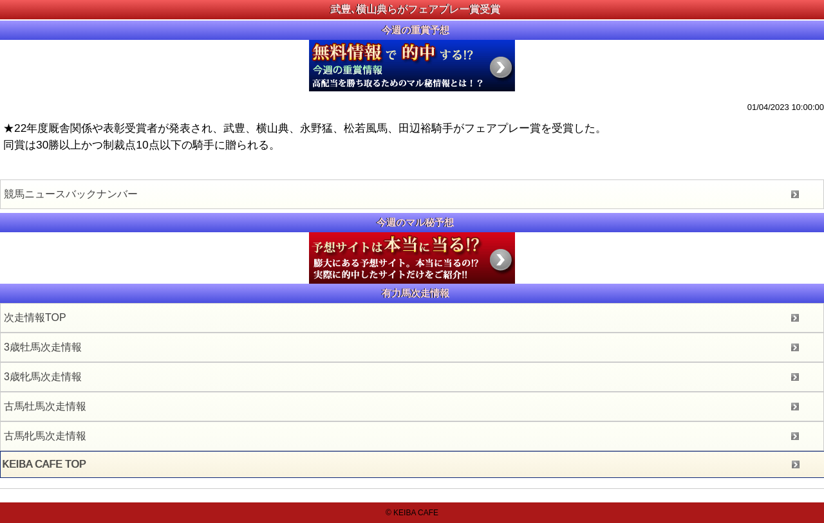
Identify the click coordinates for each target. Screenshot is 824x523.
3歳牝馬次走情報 (43, 376)
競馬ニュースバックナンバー (71, 193)
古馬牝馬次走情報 (45, 435)
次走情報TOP (35, 317)
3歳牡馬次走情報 (43, 347)
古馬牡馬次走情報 (45, 406)
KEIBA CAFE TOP (44, 464)
